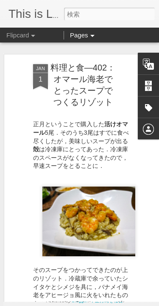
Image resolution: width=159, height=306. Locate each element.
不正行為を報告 (106, 300)
